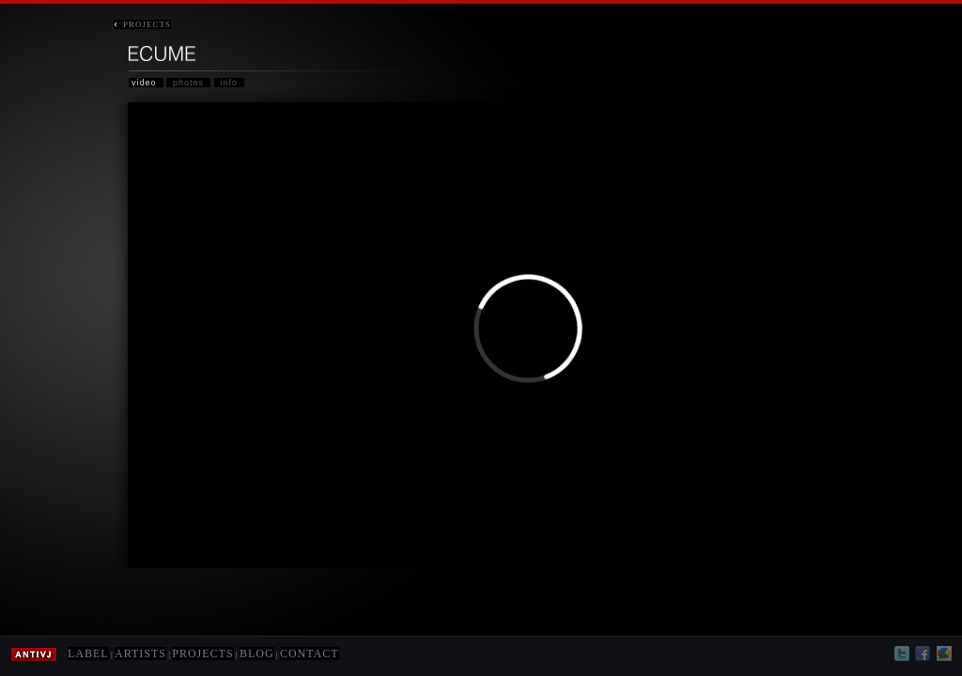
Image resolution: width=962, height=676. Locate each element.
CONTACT (309, 653)
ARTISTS (140, 653)
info (230, 82)
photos (188, 82)
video (144, 82)
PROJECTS (142, 24)
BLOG (257, 653)
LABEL (88, 653)
